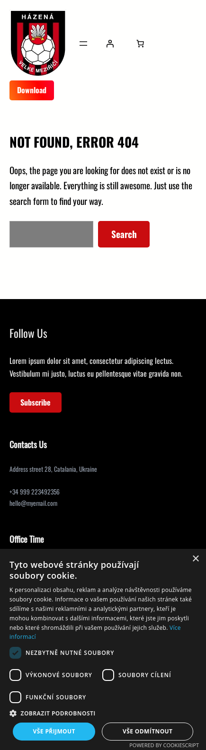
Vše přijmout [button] (54, 731)
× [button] (195, 559)
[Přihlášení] (109, 43)
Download (31, 90)
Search (124, 234)
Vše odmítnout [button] (147, 731)
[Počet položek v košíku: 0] (140, 43)
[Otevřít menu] (83, 43)
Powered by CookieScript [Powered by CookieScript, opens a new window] (164, 745)
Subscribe (35, 402)
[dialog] (103, 649)
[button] (103, 713)
